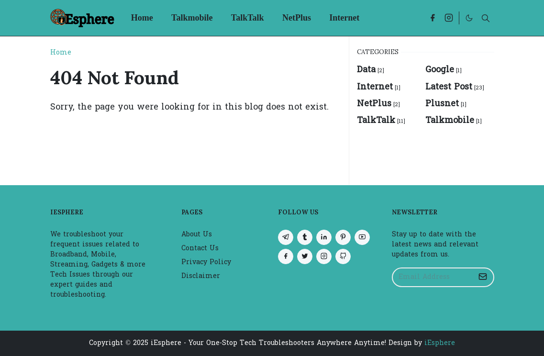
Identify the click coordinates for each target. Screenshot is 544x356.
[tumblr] (304, 237)
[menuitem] (142, 18)
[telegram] (285, 237)
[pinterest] (343, 237)
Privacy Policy (206, 262)
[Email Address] (433, 277)
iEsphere (439, 343)
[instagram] (449, 17)
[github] (343, 256)
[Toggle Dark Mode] (469, 18)
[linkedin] (324, 237)
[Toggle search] (485, 18)
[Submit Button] (482, 277)
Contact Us (200, 249)
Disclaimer (200, 276)
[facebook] (432, 17)
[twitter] (304, 256)
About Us (196, 235)
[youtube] (362, 237)
